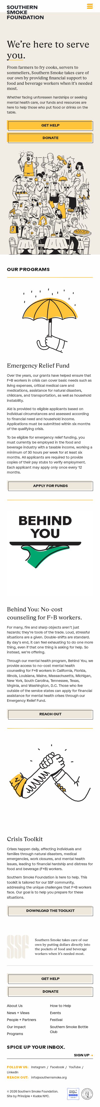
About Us (15, 1006)
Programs (15, 1034)
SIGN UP (82, 1056)
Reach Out (50, 714)
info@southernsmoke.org (49, 1077)
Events (55, 1013)
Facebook (57, 1067)
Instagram (38, 1067)
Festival (56, 1020)
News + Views (18, 1013)
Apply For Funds (50, 486)
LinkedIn (12, 1072)
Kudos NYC (41, 1096)
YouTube (75, 1067)
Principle (24, 1096)
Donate (50, 138)
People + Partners (21, 1020)
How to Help (60, 1006)
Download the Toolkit (50, 911)
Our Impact (16, 1027)
